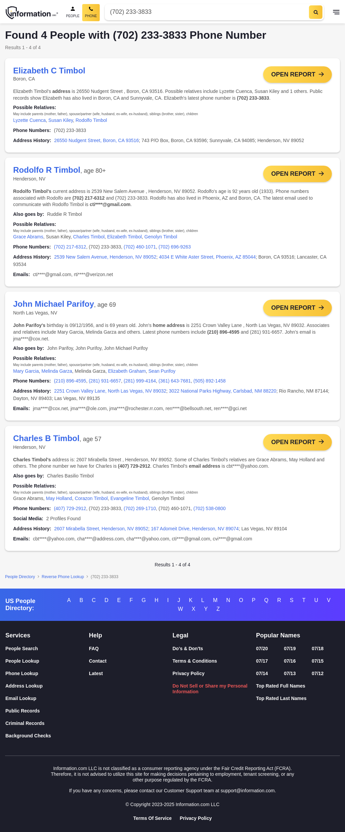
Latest (96, 673)
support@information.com (248, 790)
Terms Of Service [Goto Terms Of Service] (152, 818)
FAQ (94, 648)
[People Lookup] (47, 661)
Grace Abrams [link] (28, 237)
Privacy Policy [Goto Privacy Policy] (196, 818)
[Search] (315, 12)
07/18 (317, 648)
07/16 (290, 661)
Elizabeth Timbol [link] (124, 237)
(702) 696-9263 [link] (175, 247)
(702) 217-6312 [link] (70, 247)
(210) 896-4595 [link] (70, 381)
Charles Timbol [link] (88, 237)
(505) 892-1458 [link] (209, 381)
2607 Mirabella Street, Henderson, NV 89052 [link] (101, 529)
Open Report (293, 74)
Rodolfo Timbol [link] (91, 120)
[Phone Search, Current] (91, 12)
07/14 (262, 673)
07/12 (317, 673)
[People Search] (72, 12)
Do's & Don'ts (187, 648)
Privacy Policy (188, 673)
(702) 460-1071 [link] (140, 247)
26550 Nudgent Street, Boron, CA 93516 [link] (96, 140)
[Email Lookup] (47, 698)
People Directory (20, 577)
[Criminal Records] (47, 723)
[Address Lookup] (47, 686)
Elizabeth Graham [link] (127, 371)
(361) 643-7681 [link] (175, 381)
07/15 (317, 661)
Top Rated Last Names (281, 698)
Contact (97, 661)
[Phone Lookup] (47, 673)
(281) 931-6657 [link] (105, 381)
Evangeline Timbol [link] (130, 498)
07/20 (262, 648)
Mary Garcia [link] (26, 371)
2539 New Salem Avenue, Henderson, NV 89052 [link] (105, 257)
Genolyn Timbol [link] (161, 237)
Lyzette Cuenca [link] (29, 120)
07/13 (290, 673)
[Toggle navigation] (336, 13)
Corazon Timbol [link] (91, 498)
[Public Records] (47, 711)
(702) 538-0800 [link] (209, 508)
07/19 (290, 648)
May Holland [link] (59, 498)
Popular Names (278, 635)
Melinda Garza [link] (56, 371)
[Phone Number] (206, 12)
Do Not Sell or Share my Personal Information (210, 688)
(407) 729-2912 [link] (70, 508)
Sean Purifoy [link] (162, 371)
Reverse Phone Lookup (63, 577)
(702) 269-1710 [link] (140, 508)
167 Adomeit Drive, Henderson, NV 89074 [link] (195, 529)
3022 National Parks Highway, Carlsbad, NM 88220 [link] (222, 391)
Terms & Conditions (194, 661)
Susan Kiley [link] (61, 120)
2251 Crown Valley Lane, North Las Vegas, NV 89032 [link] (110, 391)
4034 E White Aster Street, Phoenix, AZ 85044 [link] (207, 257)
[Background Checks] (47, 736)
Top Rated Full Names (280, 686)
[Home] (32, 13)
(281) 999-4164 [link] (140, 381)
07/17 (262, 661)
